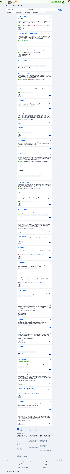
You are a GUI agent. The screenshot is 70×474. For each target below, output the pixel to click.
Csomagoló (21, 100)
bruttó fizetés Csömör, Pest (32, 442)
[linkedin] (61, 460)
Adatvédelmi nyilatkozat (19, 471)
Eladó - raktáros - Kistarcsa (25, 73)
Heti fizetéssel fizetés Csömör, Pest (45, 450)
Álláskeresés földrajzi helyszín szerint (22, 456)
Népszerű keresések (20, 433)
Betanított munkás (22, 60)
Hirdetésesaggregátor (33, 461)
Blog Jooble (45, 464)
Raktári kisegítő (22, 17)
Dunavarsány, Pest (19, 443)
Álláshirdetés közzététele (55, 1)
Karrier (19, 464)
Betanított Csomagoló (23, 113)
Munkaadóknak (32, 463)
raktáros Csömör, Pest (43, 441)
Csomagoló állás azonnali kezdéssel (27, 277)
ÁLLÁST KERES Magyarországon (23, 467)
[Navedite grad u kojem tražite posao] (36, 9)
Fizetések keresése (46, 463)
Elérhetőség (20, 463)
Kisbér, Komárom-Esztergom (21, 448)
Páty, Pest (18, 444)
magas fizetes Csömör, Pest (32, 441)
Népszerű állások (19, 455)
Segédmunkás (21, 262)
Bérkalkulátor (45, 467)
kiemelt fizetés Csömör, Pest (33, 437)
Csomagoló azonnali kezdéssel (25, 374)
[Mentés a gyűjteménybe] (50, 17)
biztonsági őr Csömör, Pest (44, 447)
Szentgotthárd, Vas (19, 438)
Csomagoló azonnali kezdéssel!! (26, 388)
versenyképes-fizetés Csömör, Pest (34, 447)
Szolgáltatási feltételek (10, 471)
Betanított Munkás (22, 48)
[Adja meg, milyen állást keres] (16, 9)
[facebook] (57, 460)
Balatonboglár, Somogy (20, 445)
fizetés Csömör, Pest (31, 446)
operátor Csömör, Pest (43, 440)
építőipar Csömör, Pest (43, 445)
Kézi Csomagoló (22, 140)
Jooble (62, 471)
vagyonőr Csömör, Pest (43, 437)
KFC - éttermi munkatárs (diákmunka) (27, 33)
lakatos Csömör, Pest (43, 446)
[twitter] (59, 460)
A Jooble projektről (21, 461)
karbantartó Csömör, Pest (44, 442)
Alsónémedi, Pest (19, 449)
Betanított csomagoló (23, 87)
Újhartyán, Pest (19, 450)
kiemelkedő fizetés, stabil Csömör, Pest (34, 440)
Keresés (60, 9)
